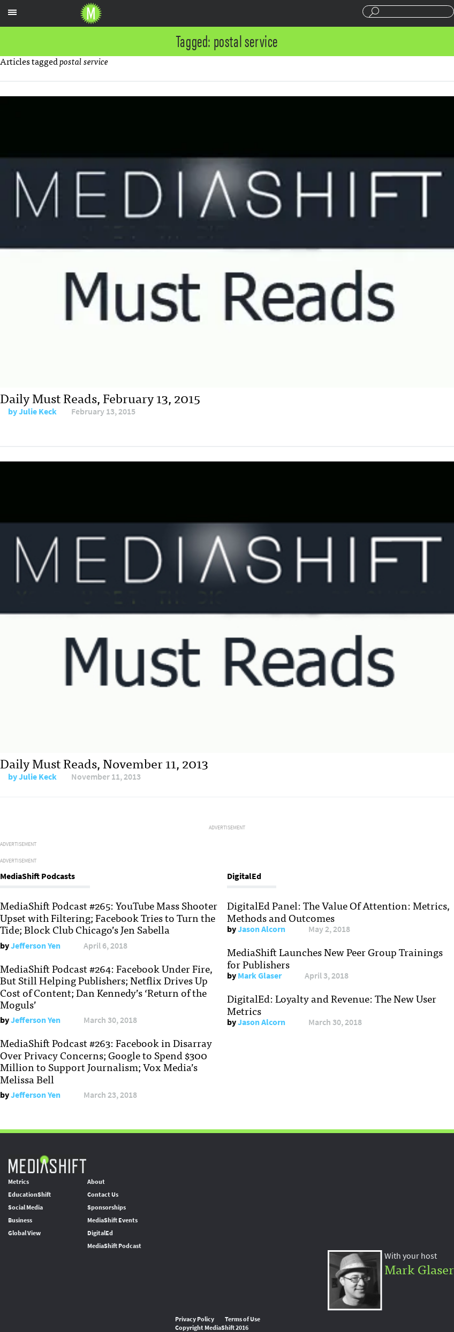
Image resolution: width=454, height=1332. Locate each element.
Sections (12, 12)
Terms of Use (242, 1319)
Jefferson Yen (35, 945)
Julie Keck (38, 411)
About (96, 1181)
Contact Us (102, 1194)
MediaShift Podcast (114, 1246)
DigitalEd (100, 1233)
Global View (24, 1233)
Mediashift (91, 13)
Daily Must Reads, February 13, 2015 (100, 397)
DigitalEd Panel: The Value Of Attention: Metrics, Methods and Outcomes (338, 911)
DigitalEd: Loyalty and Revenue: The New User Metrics (331, 1004)
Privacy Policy (194, 1319)
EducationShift (29, 1194)
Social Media (25, 1207)
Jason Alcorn (261, 929)
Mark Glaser (260, 975)
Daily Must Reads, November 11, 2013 (104, 762)
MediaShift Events (112, 1220)
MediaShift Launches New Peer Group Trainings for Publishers (335, 958)
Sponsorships (106, 1207)
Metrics (18, 1181)
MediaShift (47, 1163)
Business (20, 1220)
